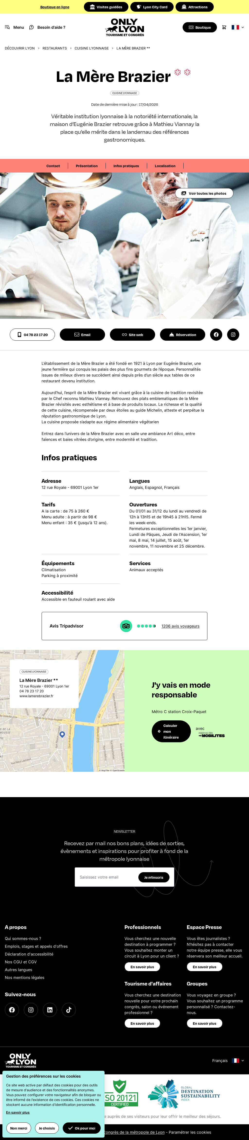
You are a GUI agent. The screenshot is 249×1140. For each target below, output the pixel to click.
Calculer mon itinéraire (168, 731)
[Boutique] (199, 27)
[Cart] (224, 27)
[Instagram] (31, 1010)
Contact (53, 165)
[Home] (124, 27)
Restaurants (55, 48)
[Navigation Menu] (14, 27)
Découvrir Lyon (20, 48)
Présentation (87, 165)
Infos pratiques (126, 165)
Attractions (195, 6)
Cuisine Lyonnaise (92, 48)
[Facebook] (12, 1010)
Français (228, 1060)
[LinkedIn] (50, 1010)
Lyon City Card (152, 6)
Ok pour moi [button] (81, 1128)
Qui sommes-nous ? (23, 938)
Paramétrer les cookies (190, 1132)
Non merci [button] (18, 1128)
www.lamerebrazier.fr (36, 696)
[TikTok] (69, 1010)
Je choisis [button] (47, 1128)
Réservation (182, 334)
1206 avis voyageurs (180, 626)
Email (82, 334)
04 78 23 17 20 (32, 334)
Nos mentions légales (24, 977)
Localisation (165, 165)
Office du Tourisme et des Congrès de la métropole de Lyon (109, 1132)
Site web (132, 334)
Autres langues (18, 969)
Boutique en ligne (54, 7)
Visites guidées (106, 6)
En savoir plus (142, 966)
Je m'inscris (153, 877)
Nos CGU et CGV (21, 961)
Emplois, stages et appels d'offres (36, 946)
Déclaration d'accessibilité (29, 954)
